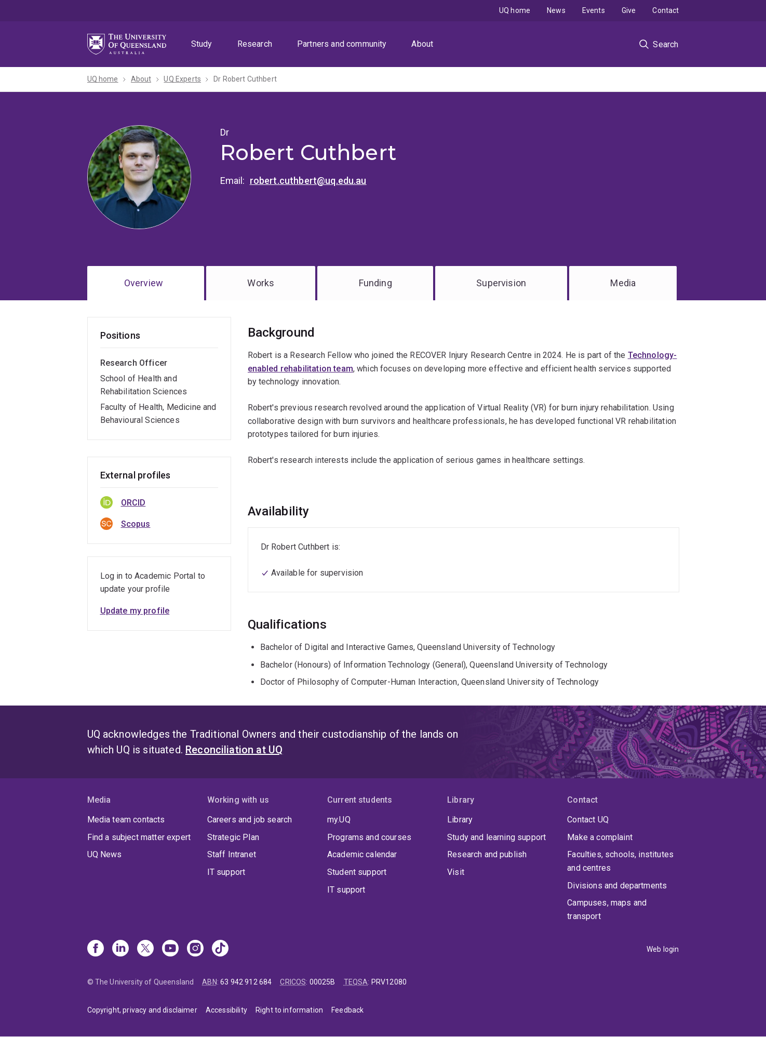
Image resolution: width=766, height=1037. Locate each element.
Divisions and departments (617, 885)
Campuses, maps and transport (607, 909)
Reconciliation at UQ (234, 749)
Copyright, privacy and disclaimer (142, 1010)
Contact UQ (588, 820)
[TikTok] (220, 949)
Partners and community (342, 44)
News (556, 10)
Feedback (347, 1010)
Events (593, 10)
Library (460, 820)
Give (629, 10)
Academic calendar (362, 854)
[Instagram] (195, 949)
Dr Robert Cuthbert (245, 79)
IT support (226, 872)
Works (260, 282)
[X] (145, 949)
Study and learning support (496, 837)
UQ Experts (182, 79)
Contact (665, 10)
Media (623, 282)
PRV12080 (389, 982)
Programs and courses (369, 837)
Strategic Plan (233, 837)
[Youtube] (170, 949)
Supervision (501, 282)
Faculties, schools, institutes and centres (620, 861)
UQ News (104, 854)
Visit (455, 872)
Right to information (289, 1010)
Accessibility (226, 1010)
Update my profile (135, 611)
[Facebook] (95, 949)
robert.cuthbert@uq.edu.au (308, 180)
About (422, 44)
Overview (143, 282)
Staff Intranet (231, 854)
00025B (322, 982)
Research (254, 44)
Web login (663, 949)
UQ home (514, 10)
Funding (375, 282)
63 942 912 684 (246, 982)
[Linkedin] (120, 949)
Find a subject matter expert (139, 837)
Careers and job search (249, 820)
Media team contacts (126, 820)
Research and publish (487, 854)
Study (201, 44)
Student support (356, 872)
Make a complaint (600, 837)
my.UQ (339, 820)
